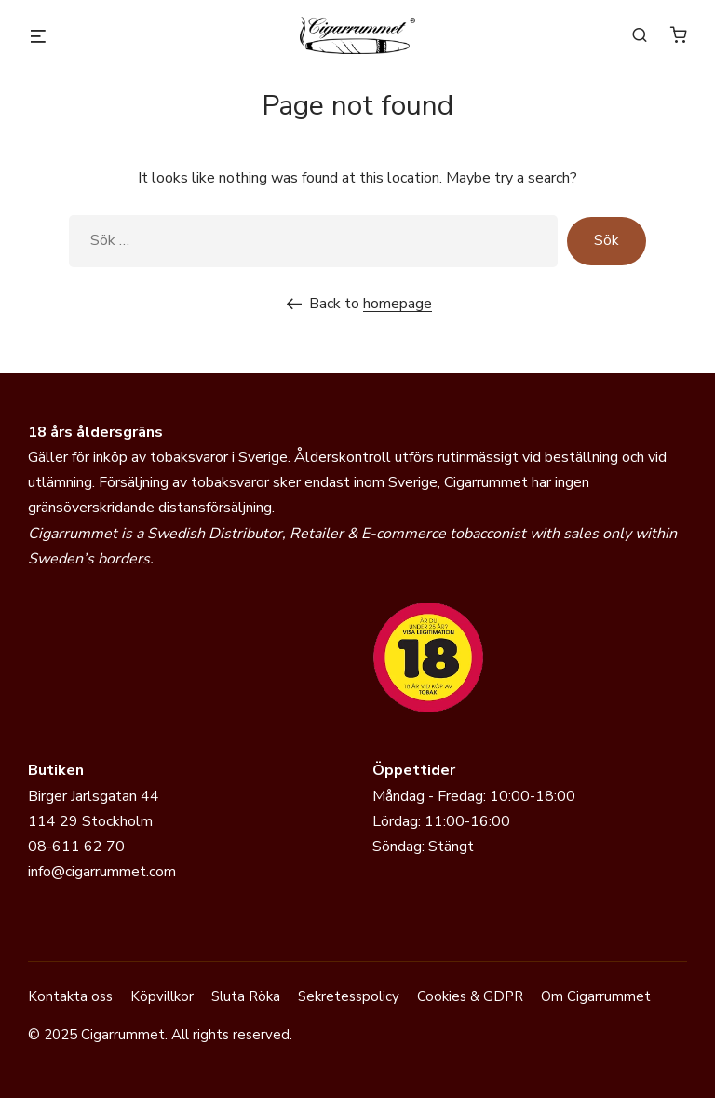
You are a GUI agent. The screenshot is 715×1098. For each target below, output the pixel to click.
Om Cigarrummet (596, 996)
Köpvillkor (162, 996)
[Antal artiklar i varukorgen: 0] (678, 34)
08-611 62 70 (76, 846)
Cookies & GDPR (470, 996)
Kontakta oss (70, 996)
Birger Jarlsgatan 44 (93, 796)
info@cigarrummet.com (102, 871)
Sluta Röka (245, 996)
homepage (397, 303)
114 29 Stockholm (90, 821)
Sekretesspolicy (348, 996)
